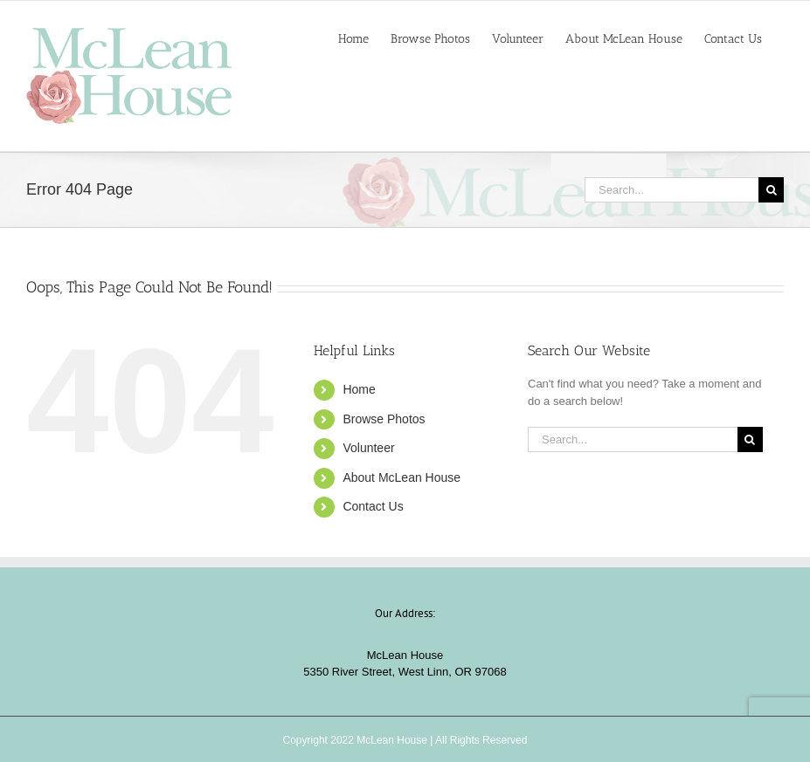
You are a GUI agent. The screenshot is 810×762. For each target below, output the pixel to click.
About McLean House (401, 477)
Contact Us (373, 506)
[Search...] (671, 190)
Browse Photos (384, 419)
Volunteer (368, 448)
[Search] (771, 190)
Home (359, 389)
